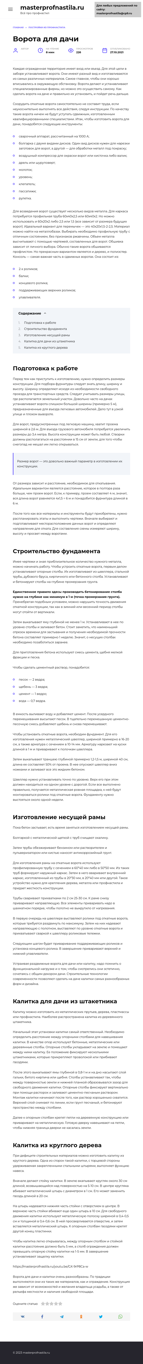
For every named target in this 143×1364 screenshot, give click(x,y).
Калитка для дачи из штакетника (49, 341)
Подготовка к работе (40, 323)
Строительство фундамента (45, 329)
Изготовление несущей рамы (47, 335)
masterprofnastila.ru (52, 7)
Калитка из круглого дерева (46, 347)
